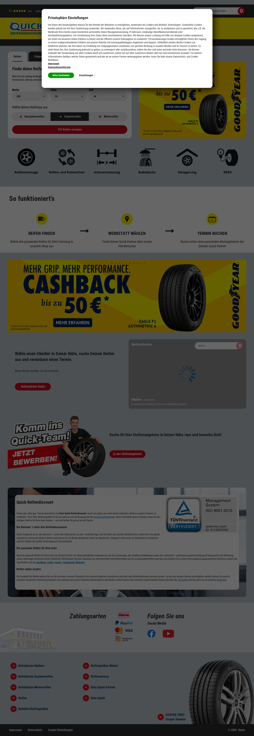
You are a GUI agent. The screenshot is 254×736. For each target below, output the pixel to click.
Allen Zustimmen (61, 75)
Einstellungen (87, 75)
